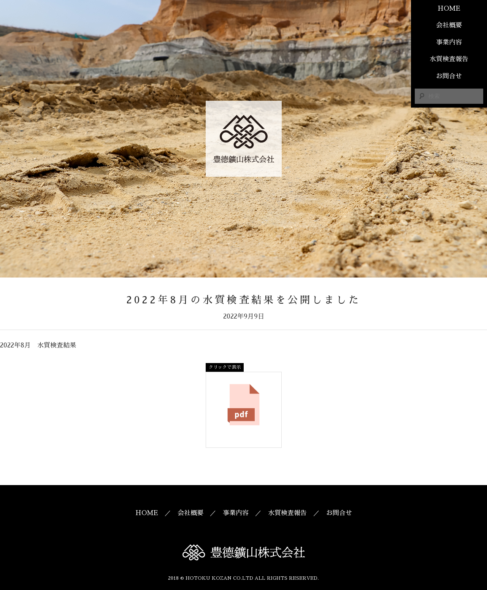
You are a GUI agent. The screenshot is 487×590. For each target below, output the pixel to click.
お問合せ (449, 76)
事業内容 (449, 42)
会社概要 (449, 25)
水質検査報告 (449, 59)
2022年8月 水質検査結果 (38, 345)
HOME (449, 8)
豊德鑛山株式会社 (243, 139)
